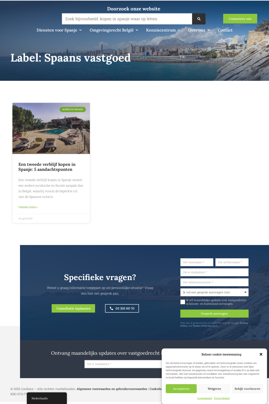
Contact (225, 29)
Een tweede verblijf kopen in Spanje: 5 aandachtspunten (46, 167)
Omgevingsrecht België (114, 30)
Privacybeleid (222, 398)
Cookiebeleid (204, 398)
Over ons (199, 30)
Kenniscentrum (163, 30)
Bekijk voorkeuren (247, 389)
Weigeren (214, 389)
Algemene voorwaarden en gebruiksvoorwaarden (112, 391)
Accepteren (181, 389)
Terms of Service (212, 328)
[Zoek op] (198, 18)
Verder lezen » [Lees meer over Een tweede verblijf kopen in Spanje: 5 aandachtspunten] (28, 207)
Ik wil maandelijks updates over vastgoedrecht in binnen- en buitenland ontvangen (226, 303)
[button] (261, 354)
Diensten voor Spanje (59, 30)
